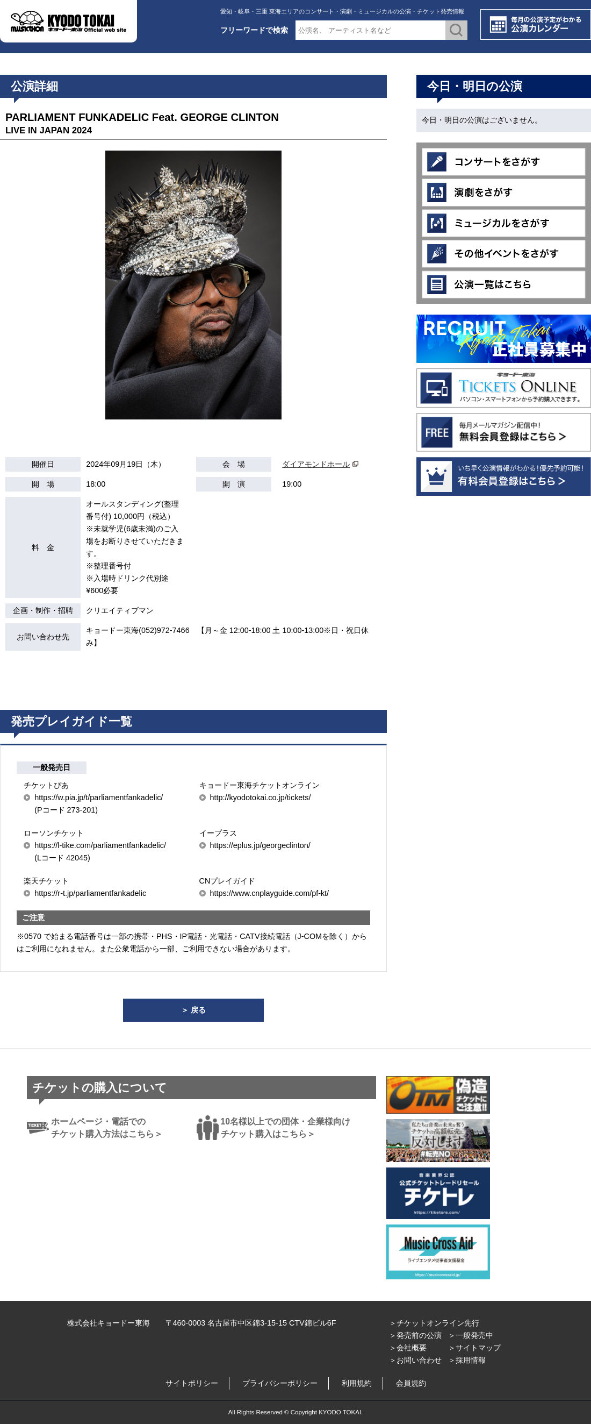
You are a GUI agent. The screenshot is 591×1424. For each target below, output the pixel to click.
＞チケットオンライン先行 (434, 1323)
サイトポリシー (191, 1383)
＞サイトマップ (474, 1347)
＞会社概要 (408, 1347)
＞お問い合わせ (415, 1360)
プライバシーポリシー (280, 1383)
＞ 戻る (193, 1010)
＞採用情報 (467, 1360)
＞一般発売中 (470, 1335)
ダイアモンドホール (316, 464)
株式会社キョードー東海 (108, 1323)
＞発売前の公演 (415, 1335)
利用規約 (357, 1383)
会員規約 (411, 1383)
